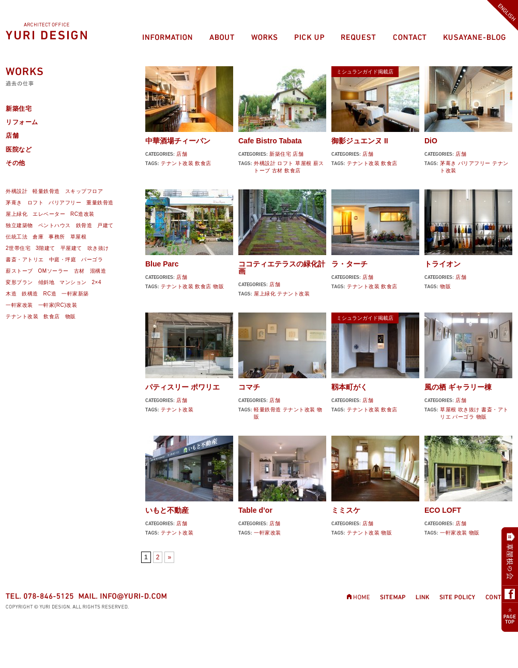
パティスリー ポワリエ (182, 387)
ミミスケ (345, 510)
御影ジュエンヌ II (359, 141)
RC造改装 (82, 214)
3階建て (45, 248)
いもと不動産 (167, 510)
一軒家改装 (267, 533)
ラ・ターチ (349, 264)
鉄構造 (30, 293)
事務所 (57, 237)
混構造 (98, 271)
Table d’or (255, 510)
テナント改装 (177, 163)
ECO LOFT (442, 510)
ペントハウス (54, 225)
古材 (277, 170)
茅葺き (448, 163)
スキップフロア (84, 191)
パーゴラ (463, 417)
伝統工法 (16, 237)
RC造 (50, 293)
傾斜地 (46, 282)
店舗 (181, 154)
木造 (11, 293)
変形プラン (19, 282)
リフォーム (22, 122)
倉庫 (38, 237)
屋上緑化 (265, 293)
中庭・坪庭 (63, 259)
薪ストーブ (19, 271)
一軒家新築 (75, 293)
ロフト (285, 163)
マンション (73, 282)
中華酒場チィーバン (177, 141)
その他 (15, 163)
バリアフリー (474, 163)
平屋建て (71, 248)
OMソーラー (53, 271)
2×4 (96, 282)
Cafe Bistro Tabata (270, 141)
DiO (430, 141)
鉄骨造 (84, 225)
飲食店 (203, 163)
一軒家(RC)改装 (58, 305)
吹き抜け (469, 409)
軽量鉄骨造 (267, 409)
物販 (218, 286)
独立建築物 (19, 225)
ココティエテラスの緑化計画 (281, 267)
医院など (19, 149)
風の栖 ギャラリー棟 (458, 387)
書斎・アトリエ (25, 259)
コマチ (249, 387)
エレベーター (49, 214)
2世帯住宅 (18, 248)
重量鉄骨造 (100, 202)
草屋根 (303, 163)
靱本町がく (349, 387)
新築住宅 (280, 154)
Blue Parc (162, 264)
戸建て (105, 225)
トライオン (442, 264)
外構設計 (265, 163)
